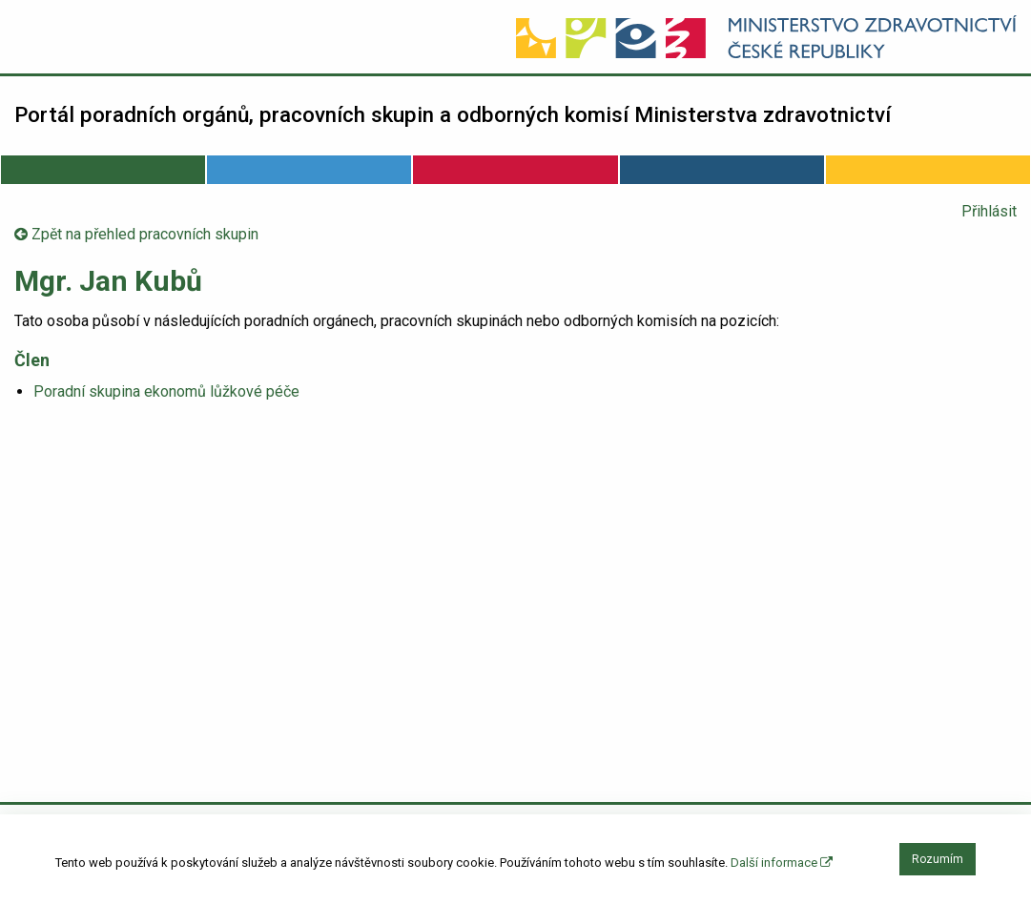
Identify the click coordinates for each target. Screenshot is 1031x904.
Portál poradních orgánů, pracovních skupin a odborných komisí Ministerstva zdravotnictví (452, 114)
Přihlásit (989, 211)
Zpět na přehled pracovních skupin (136, 234)
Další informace (782, 862)
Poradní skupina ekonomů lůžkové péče (166, 391)
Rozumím (937, 859)
